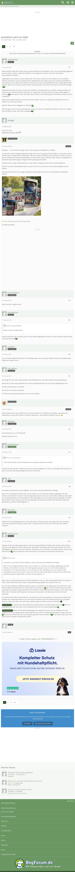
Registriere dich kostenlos (47, 717)
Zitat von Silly (10, 558)
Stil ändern (70, 801)
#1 (69, 67)
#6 (69, 429)
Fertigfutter (11, 776)
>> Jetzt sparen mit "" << (37, 639)
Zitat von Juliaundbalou (13, 326)
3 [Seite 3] (10, 46)
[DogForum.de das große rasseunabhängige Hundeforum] (8, 2)
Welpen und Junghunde (14, 785)
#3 (69, 320)
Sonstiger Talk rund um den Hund (17, 793)
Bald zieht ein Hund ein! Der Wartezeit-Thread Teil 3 (25, 781)
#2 (69, 300)
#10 (69, 541)
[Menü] (72, 2)
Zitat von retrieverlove (13, 458)
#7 (69, 452)
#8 (69, 486)
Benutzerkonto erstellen (43, 723)
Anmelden (27, 723)
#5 (69, 376)
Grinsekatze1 (11, 774)
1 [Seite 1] (3, 46)
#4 (69, 354)
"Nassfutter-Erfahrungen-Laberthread (20, 773)
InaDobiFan (7, 605)
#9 (69, 517)
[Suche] (63, 2)
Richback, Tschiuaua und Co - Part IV (20, 789)
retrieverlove (7, 40)
